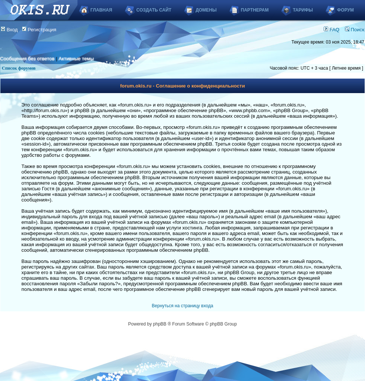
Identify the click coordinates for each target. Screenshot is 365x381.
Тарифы (303, 10)
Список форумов (19, 68)
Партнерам (255, 10)
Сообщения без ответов (27, 58)
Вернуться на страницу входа (182, 305)
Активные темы (76, 58)
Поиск (354, 29)
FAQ (331, 29)
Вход (9, 29)
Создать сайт (153, 10)
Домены (206, 10)
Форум (345, 10)
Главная (101, 10)
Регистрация (39, 29)
